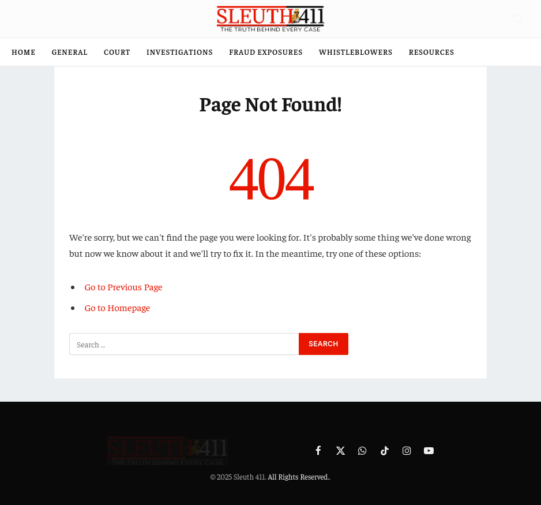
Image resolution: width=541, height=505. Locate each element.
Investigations (179, 52)
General (70, 52)
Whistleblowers (356, 52)
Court (117, 52)
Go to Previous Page (124, 286)
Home (24, 52)
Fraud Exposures (266, 52)
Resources (431, 52)
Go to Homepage (118, 307)
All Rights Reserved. (298, 476)
